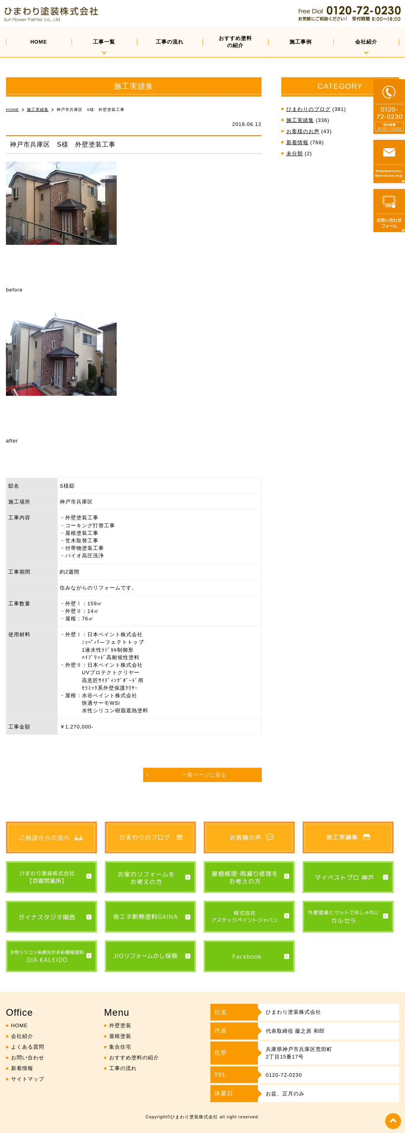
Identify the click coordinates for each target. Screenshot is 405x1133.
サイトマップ (27, 1079)
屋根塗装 (120, 1036)
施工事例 (301, 42)
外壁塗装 (120, 1025)
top (393, 1121)
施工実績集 (300, 120)
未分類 (294, 153)
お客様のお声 (303, 131)
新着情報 (297, 142)
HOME (38, 42)
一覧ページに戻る (204, 775)
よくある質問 (27, 1047)
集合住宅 (120, 1047)
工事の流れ (170, 42)
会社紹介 (366, 42)
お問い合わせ (27, 1058)
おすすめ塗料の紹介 (235, 41)
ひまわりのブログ (308, 109)
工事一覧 (104, 42)
